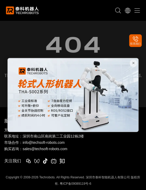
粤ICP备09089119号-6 (75, 184)
